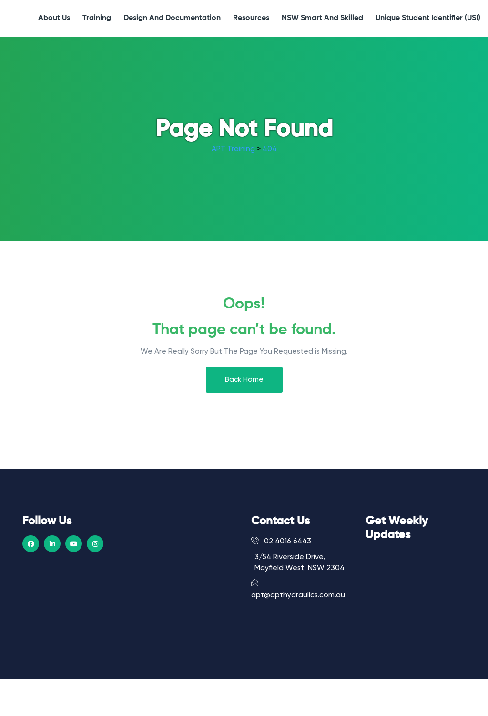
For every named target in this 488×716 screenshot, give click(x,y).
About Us (54, 18)
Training (96, 18)
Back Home (244, 380)
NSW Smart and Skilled (322, 18)
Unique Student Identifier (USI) (428, 18)
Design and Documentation (172, 18)
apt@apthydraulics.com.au (298, 589)
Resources (251, 18)
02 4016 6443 (281, 541)
